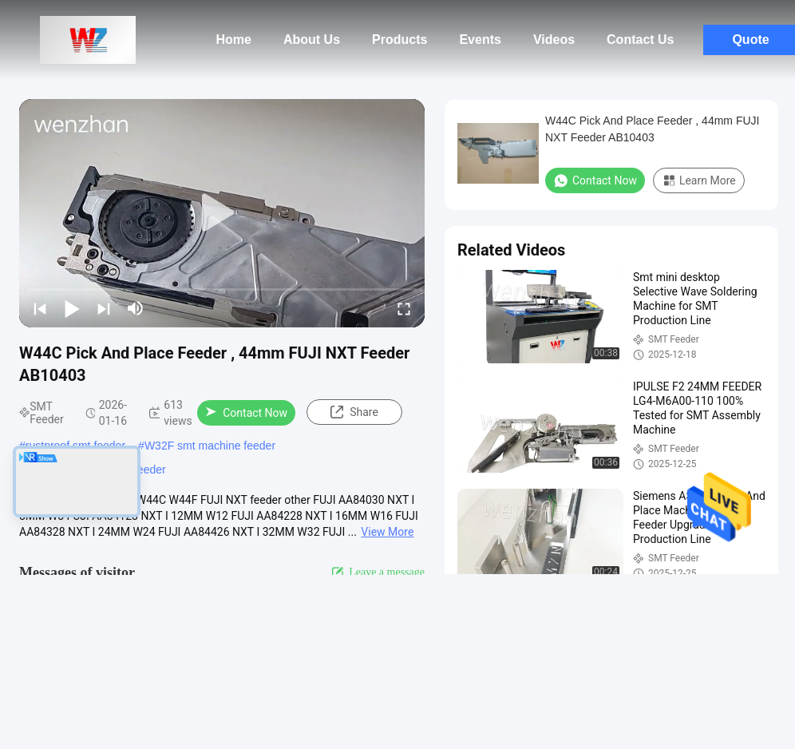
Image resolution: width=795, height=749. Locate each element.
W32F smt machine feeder (209, 445)
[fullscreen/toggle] (404, 308)
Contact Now (246, 412)
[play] (222, 213)
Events (479, 39)
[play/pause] (72, 308)
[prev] (40, 308)
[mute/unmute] (136, 308)
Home (233, 39)
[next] (104, 308)
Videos (554, 39)
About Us (311, 39)
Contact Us (640, 39)
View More (387, 531)
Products (399, 39)
